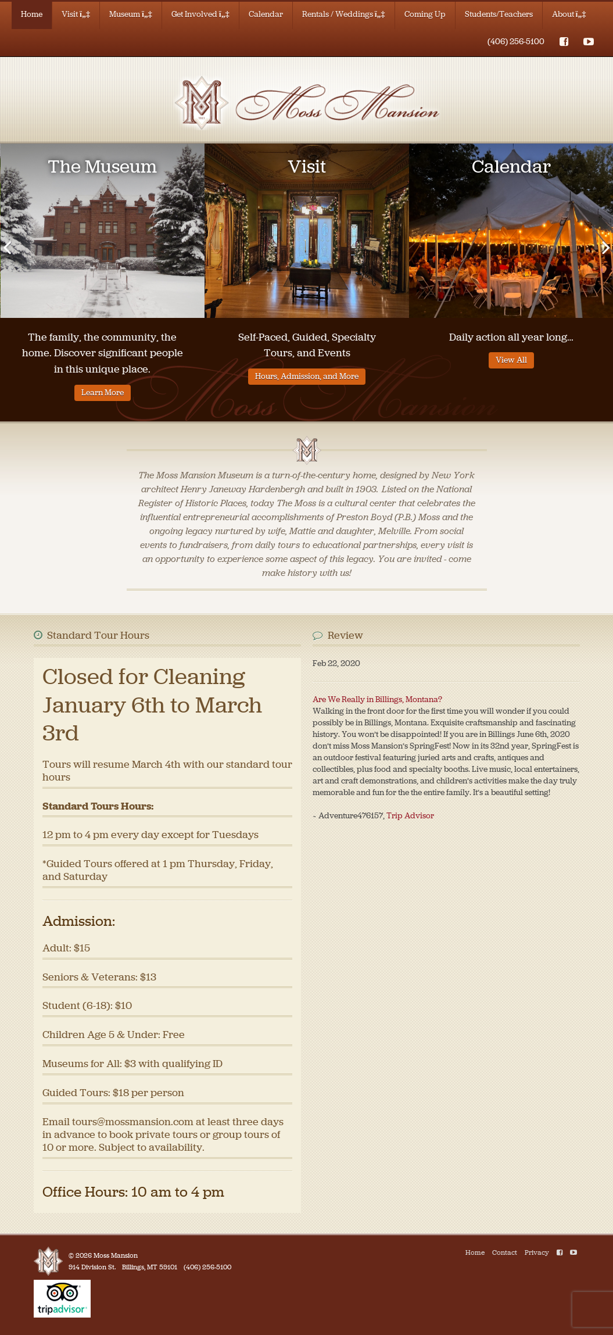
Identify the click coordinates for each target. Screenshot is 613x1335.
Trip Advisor (410, 815)
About (569, 14)
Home (31, 14)
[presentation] (7, 247)
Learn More (102, 392)
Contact (504, 1252)
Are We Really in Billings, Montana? (377, 699)
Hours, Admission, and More (307, 376)
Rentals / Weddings (343, 14)
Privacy (537, 1252)
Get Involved (200, 14)
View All (511, 360)
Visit (76, 14)
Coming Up (425, 14)
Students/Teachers (499, 14)
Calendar (266, 14)
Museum (130, 14)
